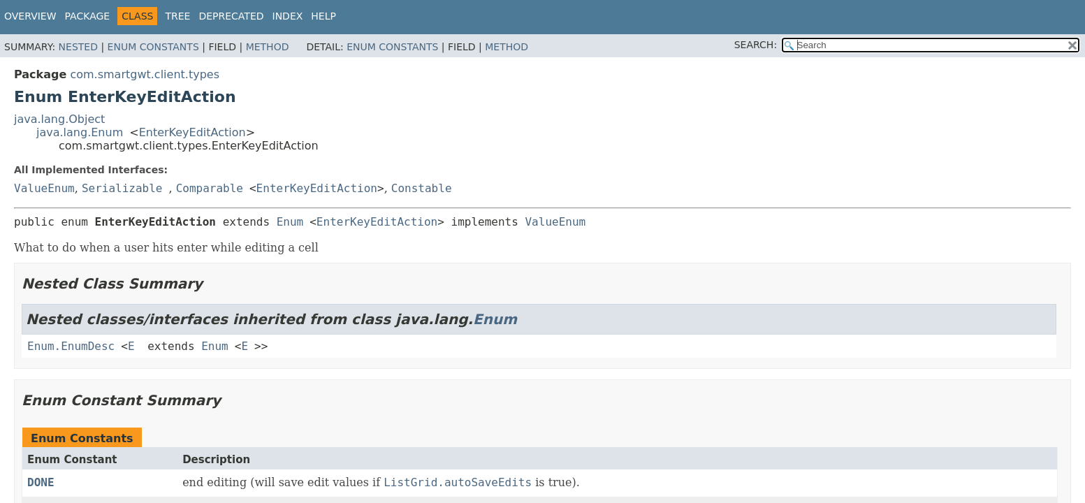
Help (323, 16)
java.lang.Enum (79, 132)
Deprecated (230, 16)
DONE (40, 482)
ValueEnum (44, 188)
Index (287, 16)
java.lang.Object (59, 119)
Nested (78, 46)
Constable (421, 188)
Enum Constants (153, 46)
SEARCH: (755, 44)
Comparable (209, 188)
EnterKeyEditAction (192, 132)
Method (267, 46)
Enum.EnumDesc (71, 346)
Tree (177, 16)
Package (87, 16)
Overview (30, 16)
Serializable (122, 188)
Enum (290, 221)
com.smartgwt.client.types (144, 74)
